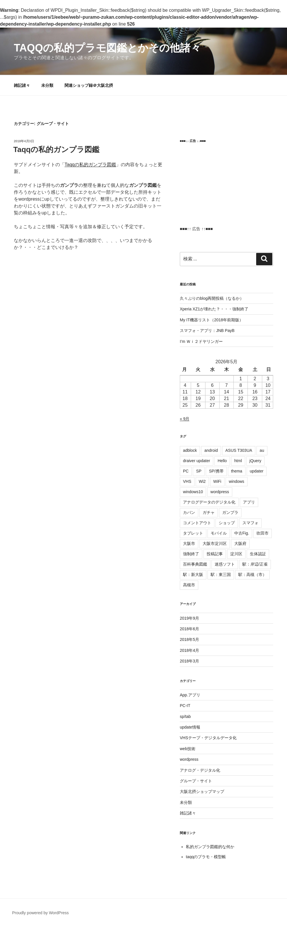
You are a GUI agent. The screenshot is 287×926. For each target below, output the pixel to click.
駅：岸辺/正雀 (255, 564)
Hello (222, 460)
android (211, 450)
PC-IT (185, 705)
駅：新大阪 (193, 574)
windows (236, 481)
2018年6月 (189, 629)
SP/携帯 (216, 471)
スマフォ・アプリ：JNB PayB (207, 330)
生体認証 (258, 554)
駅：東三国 (221, 574)
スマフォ (250, 522)
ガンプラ (230, 512)
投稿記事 (215, 554)
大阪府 (240, 543)
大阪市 (189, 543)
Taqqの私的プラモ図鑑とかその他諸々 (107, 48)
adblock (190, 450)
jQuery (255, 460)
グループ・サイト (196, 781)
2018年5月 (189, 639)
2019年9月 (189, 618)
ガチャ (209, 512)
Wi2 (202, 481)
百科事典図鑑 (195, 564)
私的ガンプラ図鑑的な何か (210, 846)
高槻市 (189, 585)
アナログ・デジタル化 (200, 770)
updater (256, 471)
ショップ (227, 522)
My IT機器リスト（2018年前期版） (211, 320)
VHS (187, 481)
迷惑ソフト (225, 564)
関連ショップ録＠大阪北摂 (89, 85)
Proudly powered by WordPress (40, 912)
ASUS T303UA (238, 450)
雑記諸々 (22, 85)
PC (185, 471)
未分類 (47, 85)
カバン (189, 512)
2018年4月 (189, 650)
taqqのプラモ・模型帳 (206, 856)
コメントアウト (197, 522)
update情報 (190, 727)
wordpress (219, 491)
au (262, 450)
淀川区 (236, 554)
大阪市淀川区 (215, 543)
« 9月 (184, 418)
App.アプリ (190, 695)
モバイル (219, 533)
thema (236, 471)
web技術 (187, 748)
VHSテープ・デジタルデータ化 (208, 737)
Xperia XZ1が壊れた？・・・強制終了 (214, 309)
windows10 (193, 491)
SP (198, 471)
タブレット (193, 533)
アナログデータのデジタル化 (209, 502)
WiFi (217, 481)
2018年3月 (189, 661)
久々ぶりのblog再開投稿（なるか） (212, 298)
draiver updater (196, 460)
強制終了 (191, 554)
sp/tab (185, 716)
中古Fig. (241, 533)
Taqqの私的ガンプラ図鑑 (56, 149)
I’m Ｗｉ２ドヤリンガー (201, 341)
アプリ (249, 502)
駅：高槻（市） (252, 574)
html (238, 460)
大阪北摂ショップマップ (202, 791)
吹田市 (262, 533)
